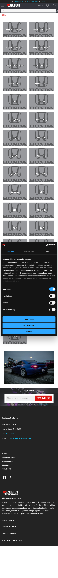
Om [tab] (47, 251)
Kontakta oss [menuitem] (7, 461)
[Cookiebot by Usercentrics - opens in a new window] (45, 245)
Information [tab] (29, 251)
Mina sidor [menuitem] (6, 469)
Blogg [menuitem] (4, 454)
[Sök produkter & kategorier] (28, 11)
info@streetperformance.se (19, 438)
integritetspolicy (43, 404)
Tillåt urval (29, 325)
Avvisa (29, 331)
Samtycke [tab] (10, 251)
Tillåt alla (29, 319)
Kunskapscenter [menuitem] (9, 457)
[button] (3, 5)
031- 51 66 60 (10, 434)
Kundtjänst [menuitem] (6, 465)
